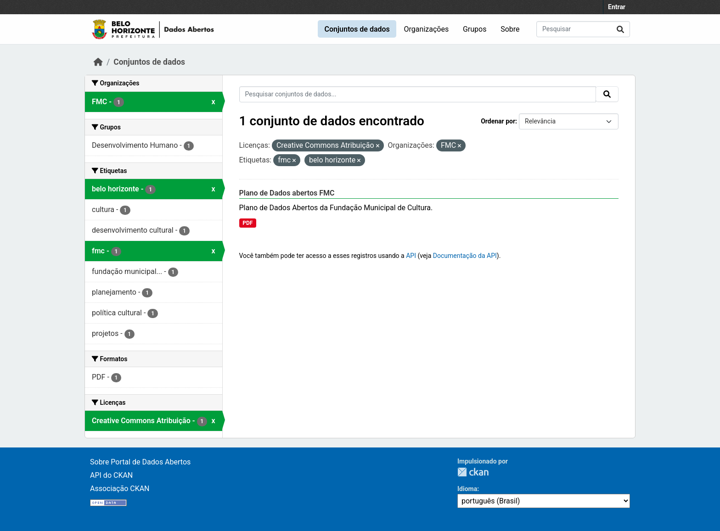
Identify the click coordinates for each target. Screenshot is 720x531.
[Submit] (620, 29)
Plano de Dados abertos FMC (287, 193)
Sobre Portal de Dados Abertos (140, 462)
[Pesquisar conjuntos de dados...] (583, 29)
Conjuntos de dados (356, 29)
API (411, 255)
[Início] (98, 62)
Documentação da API (465, 255)
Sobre (510, 29)
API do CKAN (111, 475)
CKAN (473, 472)
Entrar (616, 7)
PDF (247, 223)
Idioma (467, 488)
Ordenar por (498, 121)
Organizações (426, 29)
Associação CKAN (120, 488)
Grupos (475, 29)
